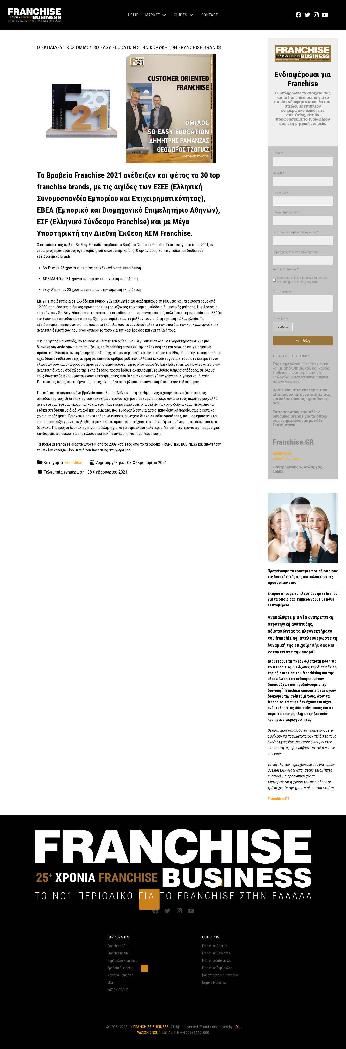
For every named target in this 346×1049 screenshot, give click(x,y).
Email (277, 153)
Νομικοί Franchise (120, 975)
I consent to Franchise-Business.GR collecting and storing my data (302, 280)
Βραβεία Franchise (120, 968)
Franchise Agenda (214, 946)
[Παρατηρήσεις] (303, 303)
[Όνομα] (303, 181)
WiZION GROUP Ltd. (152, 1032)
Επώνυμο (280, 192)
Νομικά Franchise (214, 983)
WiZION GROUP (118, 990)
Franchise (73, 462)
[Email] (303, 161)
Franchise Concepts (216, 953)
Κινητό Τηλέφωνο (286, 212)
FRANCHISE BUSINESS (151, 1027)
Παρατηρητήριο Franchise (220, 975)
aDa (110, 983)
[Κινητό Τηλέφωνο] (303, 220)
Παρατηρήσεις (282, 291)
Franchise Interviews (216, 961)
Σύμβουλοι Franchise (122, 961)
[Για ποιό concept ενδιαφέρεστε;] (303, 240)
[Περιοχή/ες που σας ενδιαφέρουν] (303, 260)
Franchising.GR (118, 953)
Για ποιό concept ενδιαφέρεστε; (295, 232)
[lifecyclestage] (283, 327)
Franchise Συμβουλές (217, 968)
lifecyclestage (282, 318)
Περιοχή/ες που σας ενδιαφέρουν (295, 252)
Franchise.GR (117, 946)
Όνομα (278, 173)
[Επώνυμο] (303, 201)
